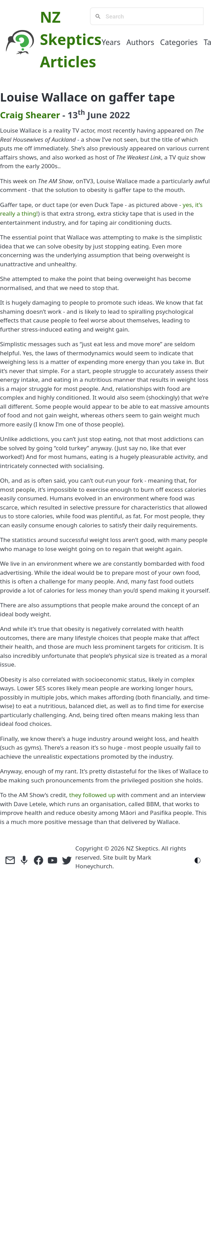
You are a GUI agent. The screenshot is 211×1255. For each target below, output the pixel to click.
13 (76, 115)
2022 (120, 115)
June (97, 115)
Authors (140, 42)
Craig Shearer (30, 115)
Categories (179, 42)
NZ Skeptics (142, 848)
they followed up (92, 795)
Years (110, 42)
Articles (68, 62)
